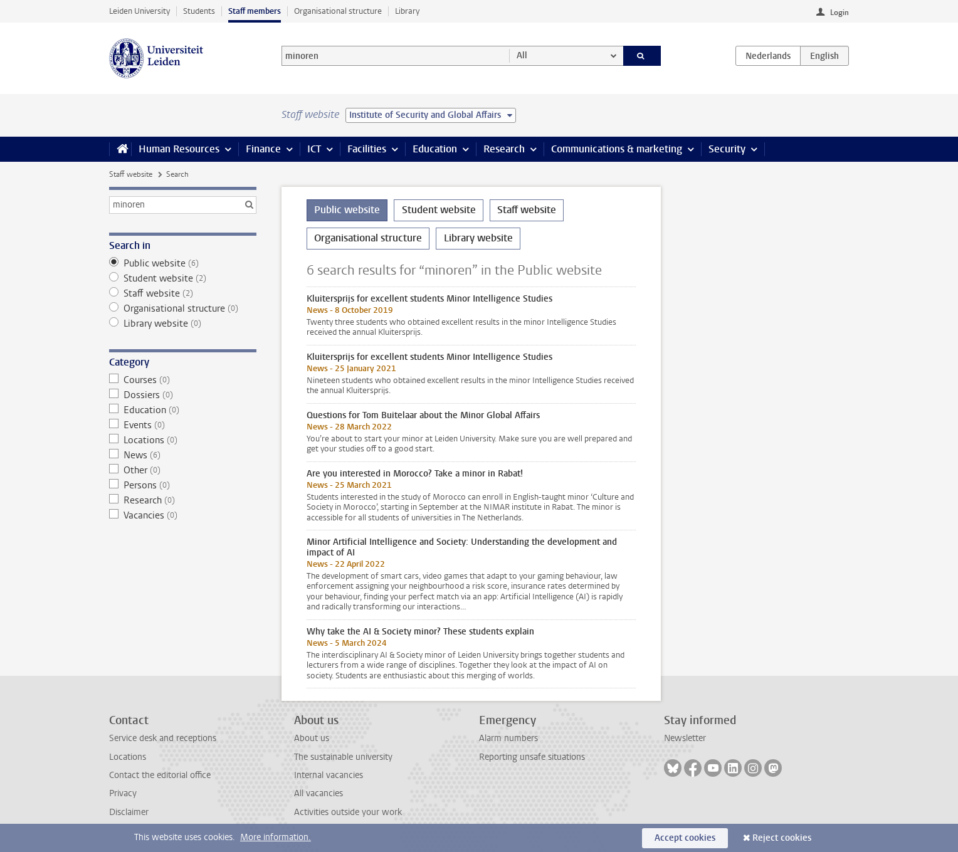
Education (435, 148)
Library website (182, 323)
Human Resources (179, 148)
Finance (263, 148)
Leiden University (139, 11)
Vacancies (182, 515)
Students (199, 11)
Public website (182, 263)
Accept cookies (685, 838)
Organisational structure (338, 11)
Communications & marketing (616, 148)
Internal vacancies (328, 775)
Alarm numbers (508, 738)
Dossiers (182, 395)
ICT (314, 148)
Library (407, 11)
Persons (182, 485)
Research (504, 148)
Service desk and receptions (162, 738)
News (182, 455)
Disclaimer (129, 812)
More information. (275, 837)
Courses (182, 380)
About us (311, 738)
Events (182, 425)
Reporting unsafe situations (532, 757)
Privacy (123, 793)
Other (182, 470)
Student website (182, 278)
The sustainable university (343, 757)
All (522, 55)
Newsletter (685, 738)
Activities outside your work (348, 812)
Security (726, 148)
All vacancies (318, 793)
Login (839, 13)
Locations (182, 440)
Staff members (254, 11)
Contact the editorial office (160, 775)
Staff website (130, 174)
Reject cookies (781, 838)
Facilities (366, 148)
